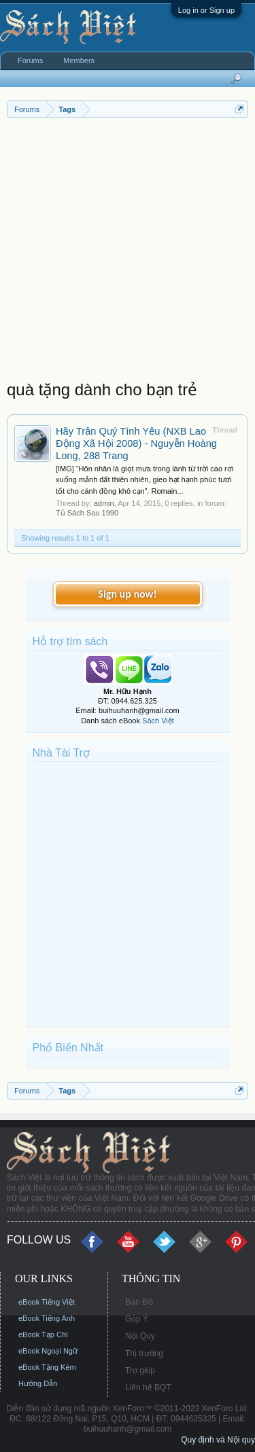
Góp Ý (136, 1319)
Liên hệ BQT (148, 1387)
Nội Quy (140, 1336)
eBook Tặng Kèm (47, 1367)
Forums (30, 60)
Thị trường (144, 1353)
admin (104, 503)
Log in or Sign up (206, 10)
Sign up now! (127, 593)
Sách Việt (158, 720)
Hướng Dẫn (37, 1383)
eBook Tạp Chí (43, 1334)
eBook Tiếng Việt (46, 1302)
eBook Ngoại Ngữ (48, 1351)
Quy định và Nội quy (218, 1440)
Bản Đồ (139, 1302)
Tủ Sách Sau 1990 (87, 513)
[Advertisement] (127, 252)
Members (79, 60)
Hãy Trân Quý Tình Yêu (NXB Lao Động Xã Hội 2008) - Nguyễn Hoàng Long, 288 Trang (136, 443)
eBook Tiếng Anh (46, 1318)
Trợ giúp (140, 1370)
